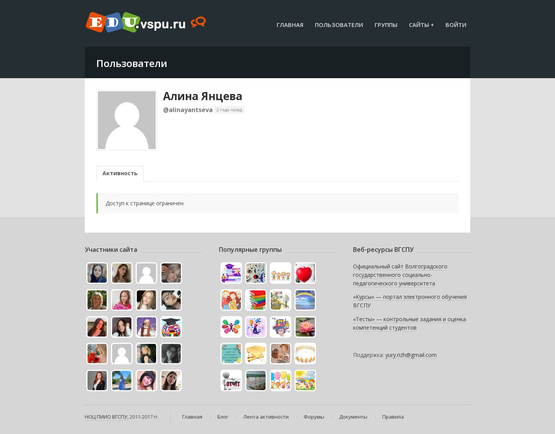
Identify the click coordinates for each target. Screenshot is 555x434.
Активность (120, 173)
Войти (456, 24)
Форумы (314, 416)
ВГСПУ (119, 416)
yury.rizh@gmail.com (411, 355)
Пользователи (339, 24)
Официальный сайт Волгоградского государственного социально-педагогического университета (400, 275)
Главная (290, 24)
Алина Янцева (202, 96)
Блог (222, 416)
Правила (393, 416)
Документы (353, 416)
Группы (386, 24)
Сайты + (421, 24)
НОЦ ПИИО (98, 416)
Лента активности (266, 416)
